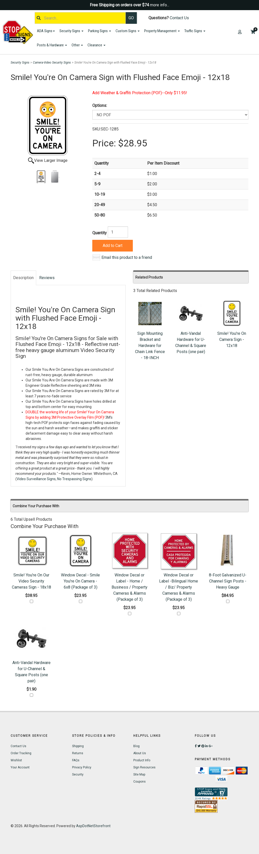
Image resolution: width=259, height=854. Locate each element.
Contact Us (179, 17)
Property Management (162, 31)
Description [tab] (23, 277)
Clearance (96, 45)
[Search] (80, 18)
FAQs (75, 760)
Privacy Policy (81, 767)
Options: (99, 105)
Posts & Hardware (52, 45)
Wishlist (16, 760)
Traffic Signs (194, 31)
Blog (136, 746)
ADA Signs (46, 31)
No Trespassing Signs (74, 479)
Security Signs (71, 31)
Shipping (78, 746)
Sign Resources (144, 767)
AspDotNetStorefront (93, 826)
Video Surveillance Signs (36, 479)
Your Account (20, 767)
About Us (139, 753)
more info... (159, 5)
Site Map (139, 774)
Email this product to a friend (126, 257)
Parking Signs (99, 31)
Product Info (141, 760)
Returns (77, 753)
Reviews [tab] (47, 277)
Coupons (139, 781)
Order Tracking (21, 753)
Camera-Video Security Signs (52, 62)
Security (77, 774)
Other (77, 45)
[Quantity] (118, 232)
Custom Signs (128, 31)
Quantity (99, 232)
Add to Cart (112, 245)
